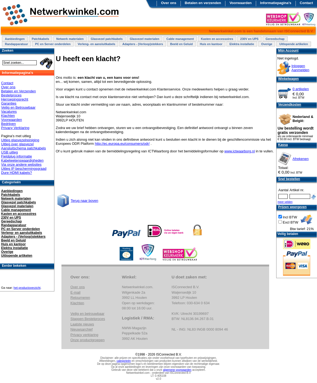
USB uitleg (9, 152)
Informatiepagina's (275, 3)
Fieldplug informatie (16, 156)
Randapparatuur (16, 44)
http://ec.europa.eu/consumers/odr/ (122, 144)
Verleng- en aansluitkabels (96, 44)
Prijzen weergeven (292, 207)
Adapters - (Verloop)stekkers (142, 44)
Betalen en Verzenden (18, 91)
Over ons (168, 3)
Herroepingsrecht (14, 99)
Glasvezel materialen (144, 38)
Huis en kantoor (211, 44)
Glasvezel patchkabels (107, 38)
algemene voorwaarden (177, 369)
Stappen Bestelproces (87, 319)
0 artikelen (301, 89)
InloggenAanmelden (300, 68)
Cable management (180, 38)
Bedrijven (8, 124)
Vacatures (9, 111)
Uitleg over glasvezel (17, 144)
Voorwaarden (240, 3)
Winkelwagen (288, 79)
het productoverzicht (27, 287)
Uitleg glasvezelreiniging (20, 140)
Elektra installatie (241, 44)
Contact (306, 3)
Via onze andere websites (21, 164)
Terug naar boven (84, 201)
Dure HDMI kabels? (16, 173)
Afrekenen (301, 159)
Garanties (8, 103)
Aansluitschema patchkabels (23, 148)
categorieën (124, 360)
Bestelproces (11, 95)
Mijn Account (288, 50)
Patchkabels (40, 38)
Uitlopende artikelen (293, 44)
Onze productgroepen (87, 340)
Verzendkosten (289, 104)
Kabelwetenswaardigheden (22, 160)
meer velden (285, 201)
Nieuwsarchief (81, 329)
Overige (266, 44)
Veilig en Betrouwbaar (18, 107)
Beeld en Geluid (181, 44)
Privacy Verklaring (15, 128)
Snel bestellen (289, 179)
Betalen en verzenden (203, 3)
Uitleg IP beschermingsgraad (23, 169)
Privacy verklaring (84, 335)
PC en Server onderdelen (53, 44)
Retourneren (80, 298)
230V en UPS (249, 38)
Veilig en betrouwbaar (87, 314)
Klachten (8, 116)
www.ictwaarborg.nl (239, 151)
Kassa (283, 145)
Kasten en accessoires (217, 38)
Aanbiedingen (15, 38)
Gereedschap (275, 38)
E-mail (75, 292)
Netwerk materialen (70, 38)
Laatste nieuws (82, 324)
